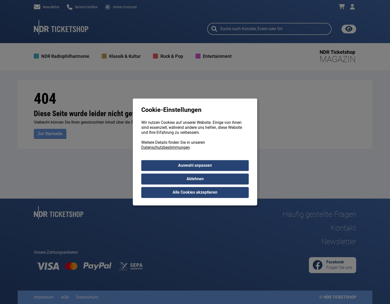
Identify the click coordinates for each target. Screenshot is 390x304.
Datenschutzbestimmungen (165, 147)
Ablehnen (195, 179)
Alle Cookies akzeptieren (195, 192)
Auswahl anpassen (195, 165)
